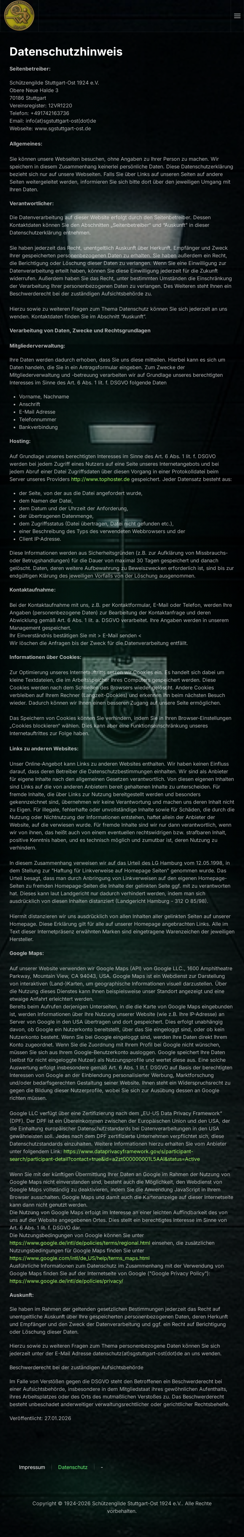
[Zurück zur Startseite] (19, 16)
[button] (237, 16)
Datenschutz (73, 1467)
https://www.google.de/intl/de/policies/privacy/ (66, 1281)
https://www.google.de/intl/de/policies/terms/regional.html (80, 1243)
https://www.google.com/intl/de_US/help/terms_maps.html (80, 1258)
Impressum (32, 1467)
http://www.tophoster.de (100, 479)
